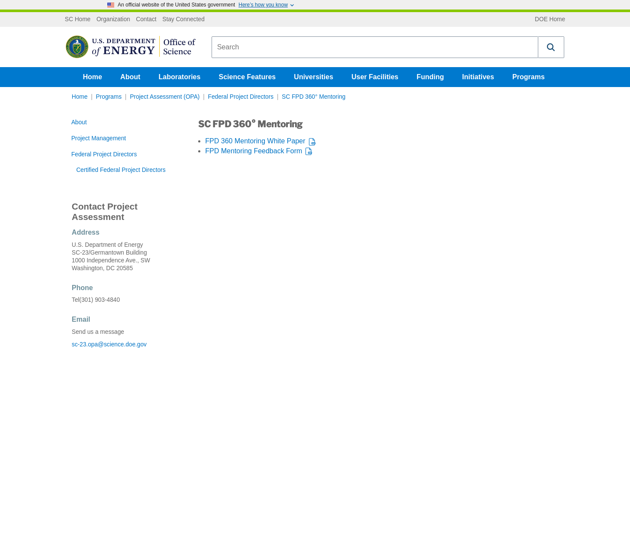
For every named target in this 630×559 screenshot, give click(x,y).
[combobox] (375, 47)
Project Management (98, 138)
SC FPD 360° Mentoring (313, 97)
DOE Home (550, 19)
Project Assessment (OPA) (164, 97)
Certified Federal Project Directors (120, 170)
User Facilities (375, 77)
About (130, 77)
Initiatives (478, 77)
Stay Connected (183, 19)
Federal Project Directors (241, 97)
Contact (146, 19)
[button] (551, 47)
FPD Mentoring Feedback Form (253, 151)
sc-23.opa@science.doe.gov (109, 344)
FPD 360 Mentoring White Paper (255, 141)
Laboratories (179, 77)
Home (92, 77)
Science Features (247, 77)
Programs (528, 77)
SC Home (77, 19)
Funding (430, 77)
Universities (313, 77)
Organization (113, 19)
